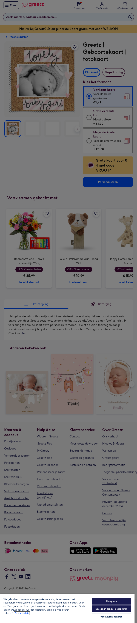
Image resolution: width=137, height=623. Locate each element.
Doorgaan (111, 601)
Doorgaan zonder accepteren (111, 609)
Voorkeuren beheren (111, 616)
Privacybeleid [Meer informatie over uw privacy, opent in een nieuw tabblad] (22, 613)
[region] (67, 608)
